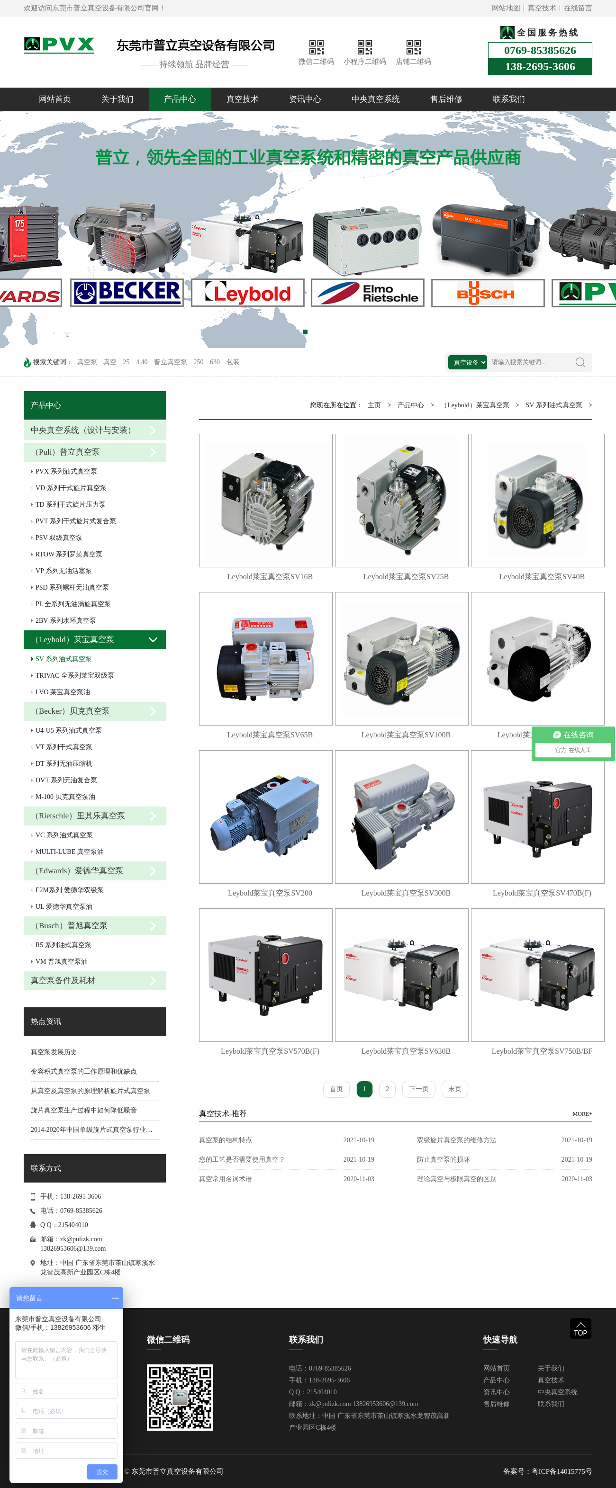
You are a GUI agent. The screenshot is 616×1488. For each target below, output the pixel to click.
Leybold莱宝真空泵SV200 (270, 893)
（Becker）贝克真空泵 (70, 711)
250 (199, 362)
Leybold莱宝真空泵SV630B (406, 1051)
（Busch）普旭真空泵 (69, 925)
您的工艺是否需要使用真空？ (242, 1159)
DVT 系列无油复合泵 (66, 780)
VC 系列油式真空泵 (64, 835)
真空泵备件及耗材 (63, 980)
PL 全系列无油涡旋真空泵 (73, 604)
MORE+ (582, 1114)
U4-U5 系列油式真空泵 (69, 730)
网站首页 (55, 99)
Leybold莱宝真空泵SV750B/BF (542, 1051)
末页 (455, 1089)
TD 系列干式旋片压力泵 (71, 504)
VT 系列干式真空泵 (64, 747)
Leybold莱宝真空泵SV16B (270, 577)
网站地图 (506, 8)
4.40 (142, 362)
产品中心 (180, 99)
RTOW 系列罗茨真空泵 (69, 554)
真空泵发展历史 (54, 1052)
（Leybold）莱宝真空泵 (72, 639)
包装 (233, 362)
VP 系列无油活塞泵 (64, 570)
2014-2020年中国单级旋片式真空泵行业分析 (95, 1129)
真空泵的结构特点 (225, 1140)
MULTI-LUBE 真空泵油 (70, 851)
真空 (110, 362)
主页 (374, 405)
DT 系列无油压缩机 (64, 763)
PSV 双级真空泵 (59, 537)
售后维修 (446, 99)
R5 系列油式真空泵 (63, 945)
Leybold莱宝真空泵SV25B (406, 577)
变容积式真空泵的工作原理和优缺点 (84, 1071)
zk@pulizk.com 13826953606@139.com (363, 1403)
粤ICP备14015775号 (562, 1471)
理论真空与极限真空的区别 (457, 1179)
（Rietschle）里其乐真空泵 (78, 815)
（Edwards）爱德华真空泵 (77, 870)
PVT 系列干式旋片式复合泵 (76, 521)
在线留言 (578, 8)
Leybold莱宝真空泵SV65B (270, 735)
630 (215, 362)
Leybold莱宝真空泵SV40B (542, 577)
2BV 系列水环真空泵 (66, 620)
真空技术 (542, 8)
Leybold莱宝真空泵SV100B (406, 735)
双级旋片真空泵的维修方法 (457, 1140)
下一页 (419, 1089)
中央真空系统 (376, 99)
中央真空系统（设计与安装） (83, 430)
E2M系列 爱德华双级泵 (70, 890)
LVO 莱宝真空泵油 (63, 692)
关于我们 (117, 99)
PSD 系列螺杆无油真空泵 (72, 587)
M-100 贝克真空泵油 (65, 796)
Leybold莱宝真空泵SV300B (406, 893)
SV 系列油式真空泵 (64, 659)
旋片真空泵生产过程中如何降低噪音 (84, 1110)
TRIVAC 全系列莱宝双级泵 (75, 675)
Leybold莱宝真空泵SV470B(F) (542, 893)
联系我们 (509, 99)
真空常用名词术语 (225, 1179)
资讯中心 (305, 99)
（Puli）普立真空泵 (65, 452)
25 (126, 362)
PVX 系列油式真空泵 (66, 471)
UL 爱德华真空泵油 (64, 906)
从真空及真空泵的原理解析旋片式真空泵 (90, 1090)
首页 (336, 1089)
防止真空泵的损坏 (443, 1159)
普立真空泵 (170, 362)
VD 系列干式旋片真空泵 (71, 488)
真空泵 (87, 362)
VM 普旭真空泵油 (62, 961)
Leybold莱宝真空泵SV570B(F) (270, 1051)
